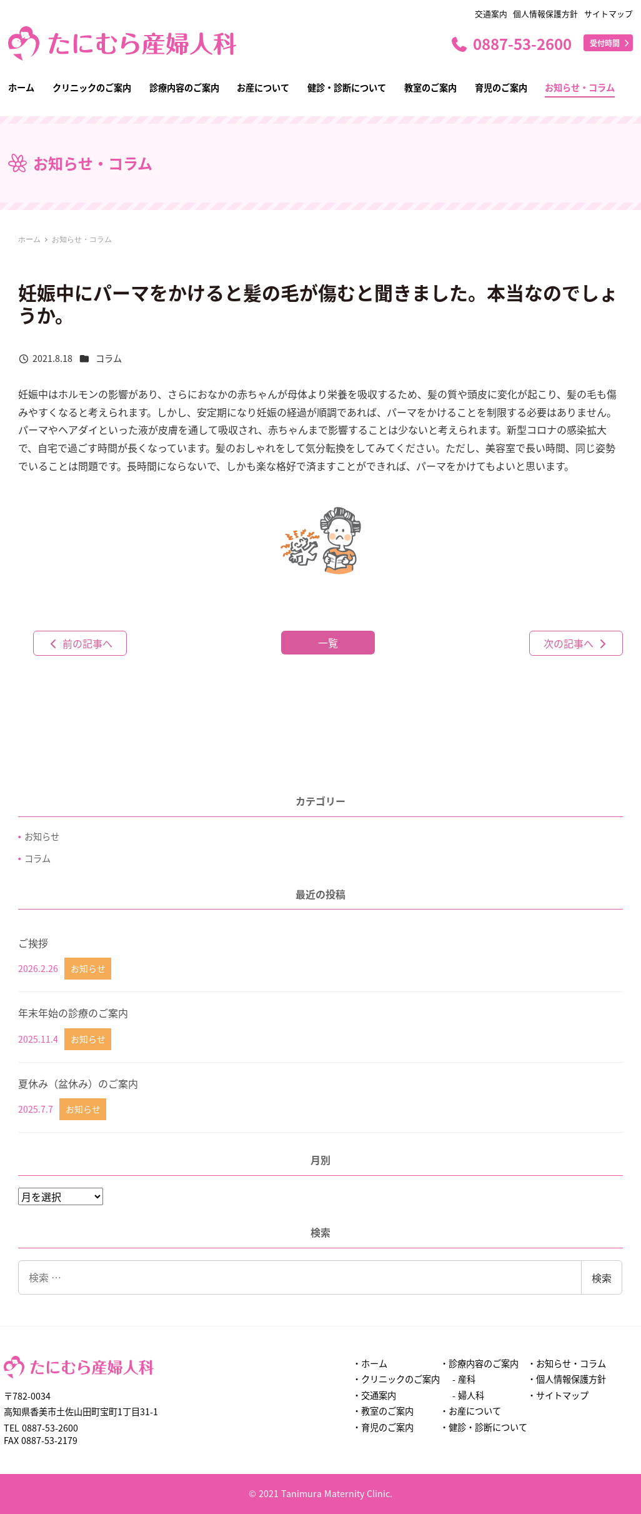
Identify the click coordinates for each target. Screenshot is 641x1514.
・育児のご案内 (383, 1427)
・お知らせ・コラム (566, 1363)
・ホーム (369, 1363)
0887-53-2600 (511, 43)
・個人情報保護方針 (566, 1379)
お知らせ (41, 836)
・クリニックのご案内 (396, 1379)
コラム (109, 358)
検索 (602, 1277)
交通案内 (491, 13)
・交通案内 (374, 1395)
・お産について (470, 1411)
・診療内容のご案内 (479, 1363)
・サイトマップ (558, 1395)
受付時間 (610, 43)
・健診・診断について (483, 1427)
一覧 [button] (328, 642)
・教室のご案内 (383, 1411)
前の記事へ (79, 643)
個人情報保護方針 (545, 13)
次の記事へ (576, 643)
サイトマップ (608, 13)
